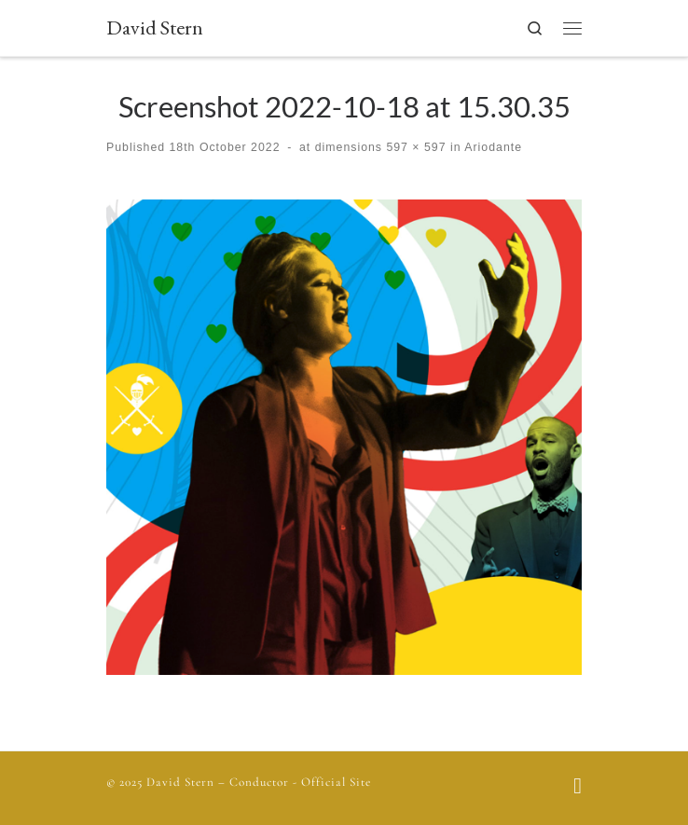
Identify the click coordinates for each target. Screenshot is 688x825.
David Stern (180, 782)
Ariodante (491, 147)
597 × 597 (414, 147)
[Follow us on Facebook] (577, 788)
